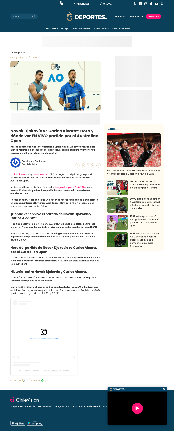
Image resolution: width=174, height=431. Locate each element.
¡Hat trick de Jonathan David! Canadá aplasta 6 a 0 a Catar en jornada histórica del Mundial (145, 240)
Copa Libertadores (121, 28)
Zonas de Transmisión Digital (85, 406)
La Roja (64, 28)
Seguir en (19, 380)
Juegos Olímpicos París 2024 (70, 187)
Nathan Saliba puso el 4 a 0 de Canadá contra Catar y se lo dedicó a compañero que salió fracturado (144, 276)
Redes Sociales (101, 28)
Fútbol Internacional (81, 28)
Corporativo (16, 406)
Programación (136, 16)
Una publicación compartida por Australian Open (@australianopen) (44, 371)
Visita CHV (107, 406)
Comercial (30, 406)
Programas (120, 16)
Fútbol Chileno (51, 28)
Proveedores (44, 406)
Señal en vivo (153, 16)
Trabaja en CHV (61, 406)
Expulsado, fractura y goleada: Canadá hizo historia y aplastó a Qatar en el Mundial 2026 (133, 209)
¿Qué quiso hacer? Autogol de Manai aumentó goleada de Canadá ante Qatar (145, 257)
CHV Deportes (17, 52)
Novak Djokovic (41, 174)
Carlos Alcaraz (18, 174)
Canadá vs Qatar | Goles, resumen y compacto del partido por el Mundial (145, 221)
